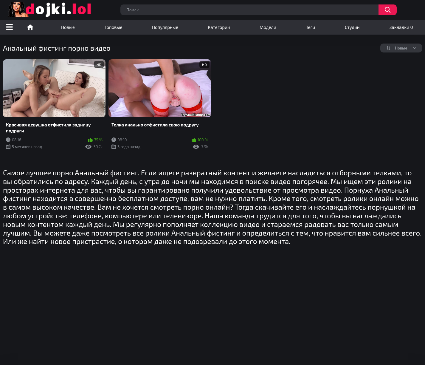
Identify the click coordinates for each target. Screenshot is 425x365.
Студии (352, 27)
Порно (30, 27)
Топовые (113, 27)
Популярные (165, 27)
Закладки (401, 27)
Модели (268, 27)
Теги (310, 27)
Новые (68, 27)
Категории (219, 27)
